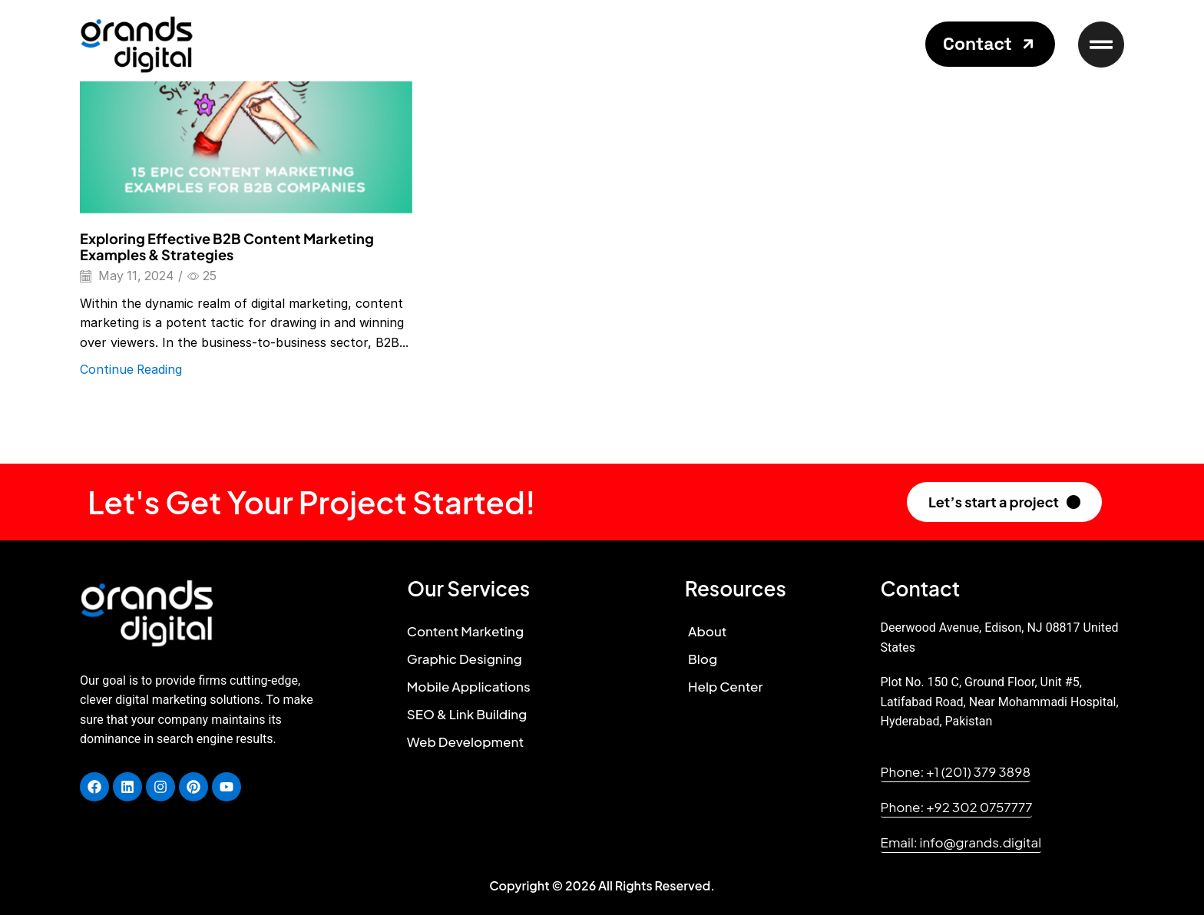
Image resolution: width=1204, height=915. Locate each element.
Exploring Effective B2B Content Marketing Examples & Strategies (227, 247)
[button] (990, 44)
